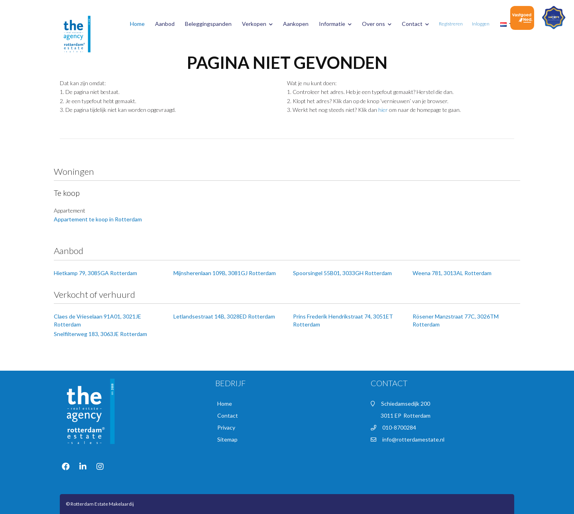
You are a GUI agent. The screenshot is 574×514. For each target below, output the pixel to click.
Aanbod (165, 23)
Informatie (335, 23)
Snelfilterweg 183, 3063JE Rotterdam (100, 333)
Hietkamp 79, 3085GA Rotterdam (95, 273)
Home (137, 23)
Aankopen (296, 23)
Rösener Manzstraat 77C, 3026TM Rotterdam (456, 320)
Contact (415, 23)
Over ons (376, 23)
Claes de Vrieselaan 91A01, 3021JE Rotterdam (97, 320)
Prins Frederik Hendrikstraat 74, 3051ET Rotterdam (343, 320)
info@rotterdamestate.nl (413, 439)
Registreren (451, 24)
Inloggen (480, 24)
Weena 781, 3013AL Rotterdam (452, 273)
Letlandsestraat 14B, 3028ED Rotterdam (224, 316)
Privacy (226, 427)
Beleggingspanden (208, 23)
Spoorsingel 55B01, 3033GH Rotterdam (342, 273)
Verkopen (257, 23)
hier (383, 109)
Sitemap (227, 439)
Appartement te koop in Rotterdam (98, 219)
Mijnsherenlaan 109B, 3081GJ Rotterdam (224, 273)
